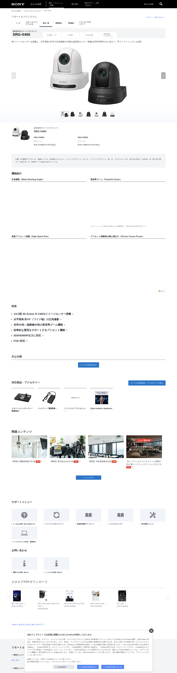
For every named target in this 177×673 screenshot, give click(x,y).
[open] (161, 4)
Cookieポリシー (53, 659)
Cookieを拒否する (88, 667)
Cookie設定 (61, 667)
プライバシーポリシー (60, 662)
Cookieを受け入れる (113, 667)
